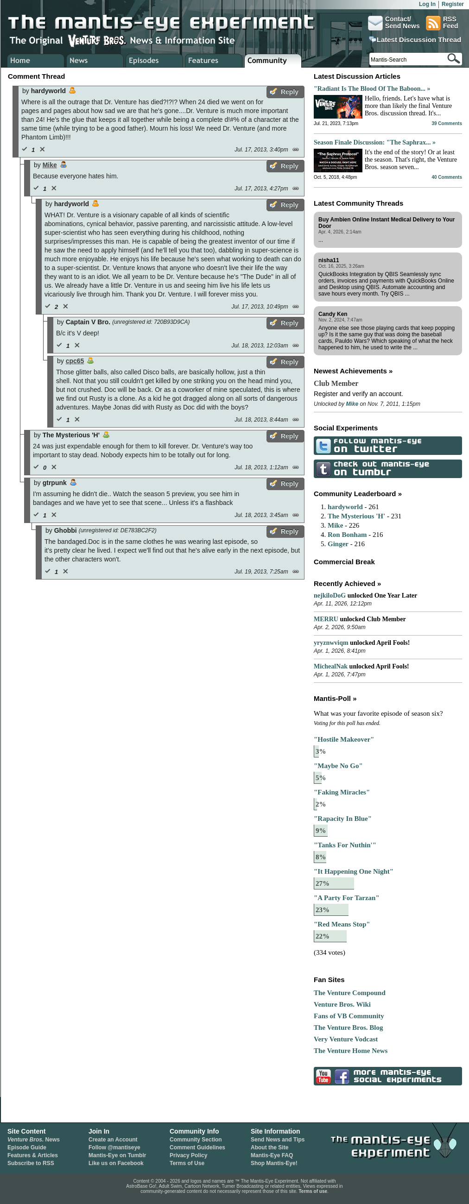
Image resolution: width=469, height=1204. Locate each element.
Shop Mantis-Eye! (274, 1163)
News (33, 1139)
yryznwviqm (331, 642)
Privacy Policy (188, 1155)
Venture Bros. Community (273, 61)
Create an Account (113, 1139)
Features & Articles (32, 1155)
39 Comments (446, 123)
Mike (50, 165)
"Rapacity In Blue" (343, 818)
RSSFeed (442, 23)
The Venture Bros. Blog (348, 1027)
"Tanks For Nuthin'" (345, 845)
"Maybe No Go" (338, 765)
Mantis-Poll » (335, 698)
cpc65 (75, 361)
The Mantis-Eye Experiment (170, 23)
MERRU (326, 619)
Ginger (338, 544)
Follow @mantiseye (114, 1147)
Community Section (196, 1139)
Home (36, 61)
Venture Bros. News (95, 61)
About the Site (269, 1147)
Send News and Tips (277, 1139)
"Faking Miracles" (342, 792)
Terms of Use (187, 1163)
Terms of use (313, 1191)
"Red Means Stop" (342, 924)
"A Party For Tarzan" (347, 897)
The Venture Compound (350, 992)
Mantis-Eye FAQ (272, 1155)
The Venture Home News (350, 1050)
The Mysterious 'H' (356, 516)
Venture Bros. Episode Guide (155, 61)
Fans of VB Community (349, 1016)
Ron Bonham (347, 534)
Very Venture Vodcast (346, 1039)
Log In (427, 4)
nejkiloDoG (330, 595)
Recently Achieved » (347, 583)
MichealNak (331, 666)
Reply (289, 91)
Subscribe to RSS (30, 1163)
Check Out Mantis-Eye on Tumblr (322, 468)
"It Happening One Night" (353, 871)
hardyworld (345, 507)
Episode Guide (26, 1147)
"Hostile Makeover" (344, 739)
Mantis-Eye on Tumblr (117, 1155)
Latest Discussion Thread (419, 40)
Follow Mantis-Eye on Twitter (322, 445)
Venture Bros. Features (214, 61)
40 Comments (446, 177)
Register (453, 4)
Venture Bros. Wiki (342, 1004)
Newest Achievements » (353, 371)
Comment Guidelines (197, 1147)
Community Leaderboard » (358, 494)
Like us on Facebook (116, 1163)
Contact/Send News (394, 23)
